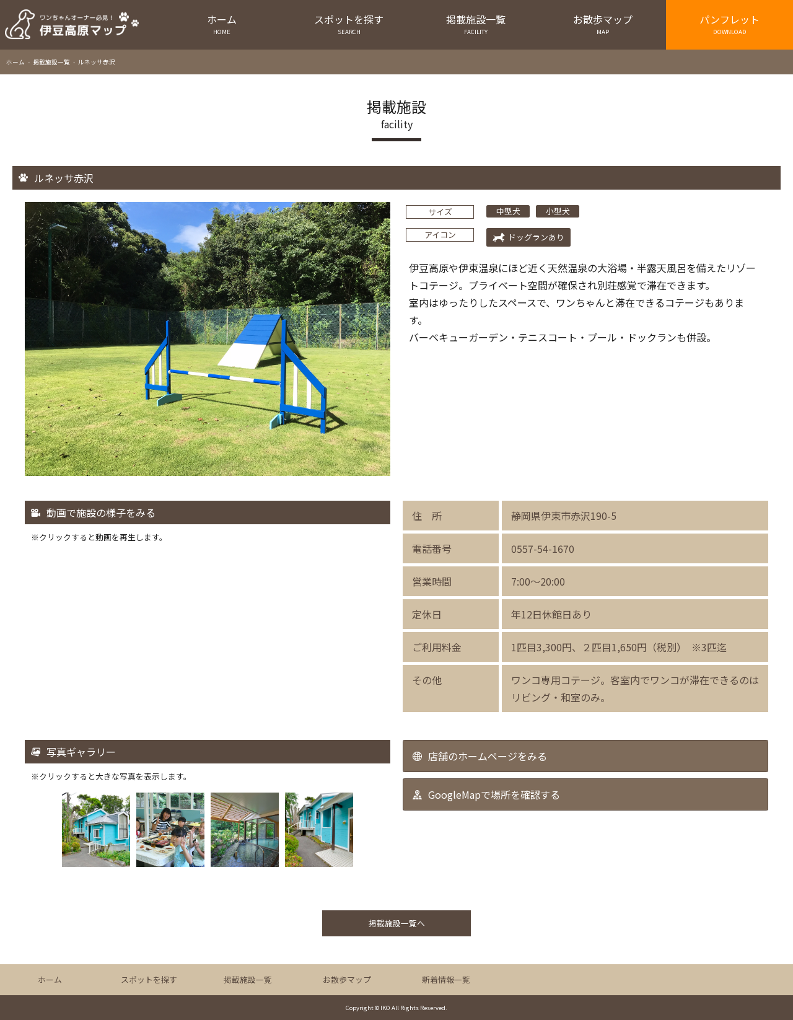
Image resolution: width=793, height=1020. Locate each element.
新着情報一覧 (446, 979)
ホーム (222, 24)
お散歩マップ (602, 24)
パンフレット (729, 24)
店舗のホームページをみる (487, 756)
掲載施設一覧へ (397, 923)
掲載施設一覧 (476, 24)
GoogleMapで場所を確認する (494, 794)
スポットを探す (349, 24)
